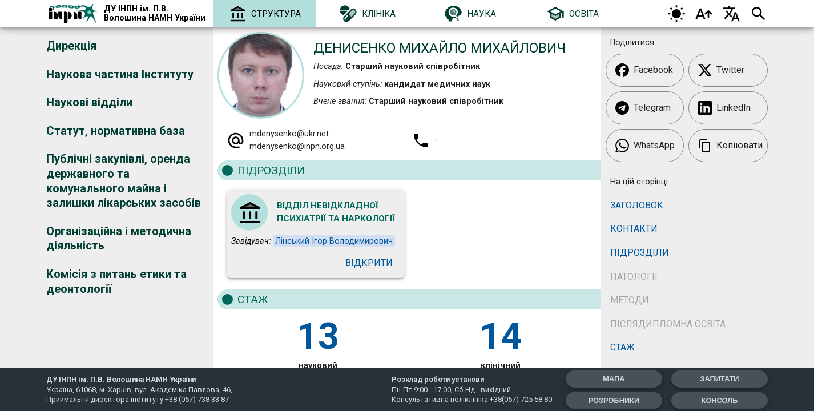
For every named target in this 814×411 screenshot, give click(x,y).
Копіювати (730, 145)
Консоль (720, 400)
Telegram (643, 108)
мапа (613, 378)
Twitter (721, 70)
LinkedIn (724, 108)
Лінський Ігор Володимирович (334, 241)
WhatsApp (645, 145)
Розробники (614, 400)
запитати (719, 378)
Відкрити (369, 262)
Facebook (644, 70)
